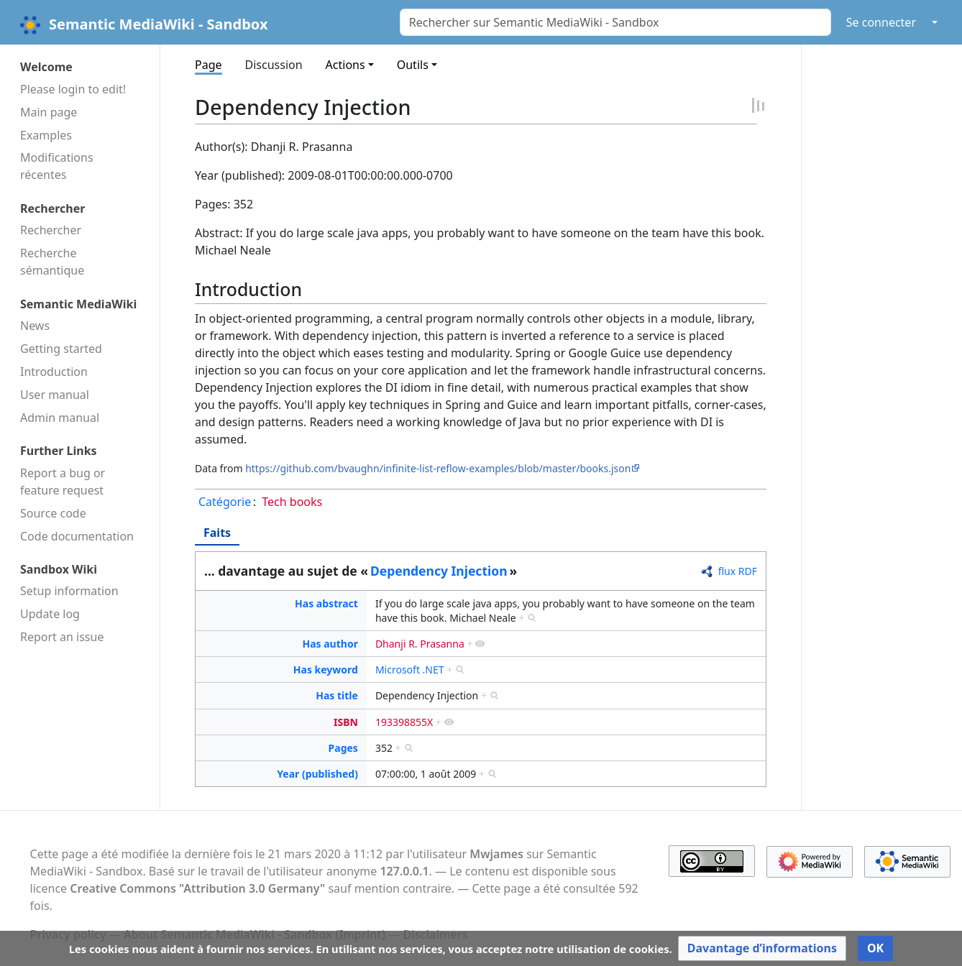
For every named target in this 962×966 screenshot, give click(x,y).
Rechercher (50, 230)
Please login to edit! (73, 89)
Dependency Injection (439, 570)
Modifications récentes (56, 166)
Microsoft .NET (409, 669)
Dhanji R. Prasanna (419, 643)
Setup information (69, 591)
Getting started (61, 348)
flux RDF (737, 571)
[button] (762, 948)
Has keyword (325, 669)
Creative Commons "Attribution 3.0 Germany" (197, 888)
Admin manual (59, 418)
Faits (217, 532)
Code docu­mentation (77, 536)
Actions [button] (345, 65)
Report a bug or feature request (62, 481)
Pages (343, 748)
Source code (53, 513)
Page (208, 65)
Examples (46, 135)
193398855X (404, 722)
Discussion (274, 65)
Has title (337, 695)
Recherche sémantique (52, 261)
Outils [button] (413, 65)
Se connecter (881, 22)
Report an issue (62, 637)
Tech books (292, 502)
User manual (54, 394)
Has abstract (326, 603)
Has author (329, 643)
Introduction (54, 372)
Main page (48, 112)
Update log (50, 614)
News (35, 326)
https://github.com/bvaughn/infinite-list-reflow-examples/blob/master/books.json (438, 468)
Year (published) (317, 774)
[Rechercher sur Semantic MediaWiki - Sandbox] (615, 22)
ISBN (346, 722)
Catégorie (224, 502)
